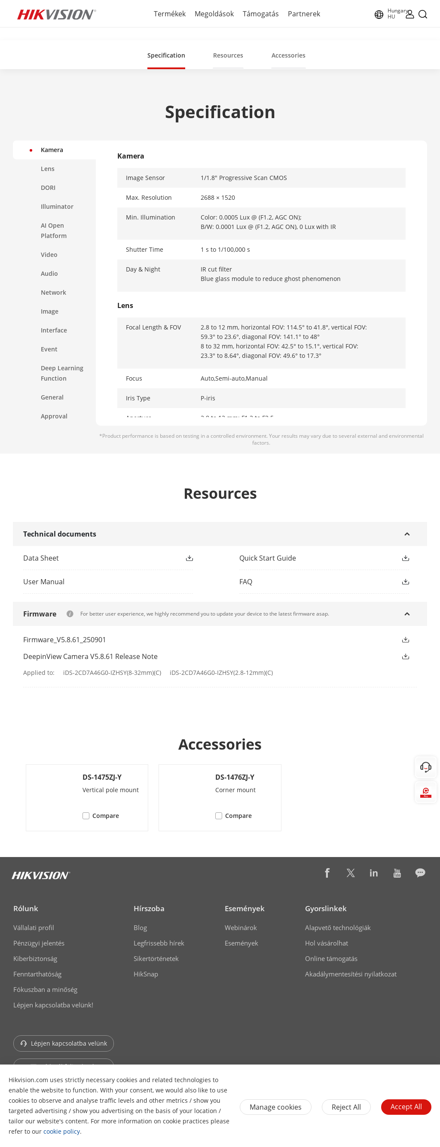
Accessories (289, 55)
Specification (166, 55)
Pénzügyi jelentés (38, 943)
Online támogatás (331, 958)
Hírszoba (149, 908)
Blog (140, 927)
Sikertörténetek (156, 958)
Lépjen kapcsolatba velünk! (53, 1005)
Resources (228, 55)
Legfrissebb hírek (159, 943)
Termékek (170, 13)
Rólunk (25, 908)
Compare (105, 815)
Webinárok (241, 927)
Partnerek (304, 13)
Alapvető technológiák (338, 927)
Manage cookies (276, 1107)
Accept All (406, 1106)
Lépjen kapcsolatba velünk (63, 1043)
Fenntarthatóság (37, 974)
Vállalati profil (33, 927)
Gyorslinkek (326, 908)
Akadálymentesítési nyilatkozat (351, 974)
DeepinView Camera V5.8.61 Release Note (90, 656)
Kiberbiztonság (35, 958)
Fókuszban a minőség (45, 989)
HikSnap (146, 974)
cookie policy (61, 1131)
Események (245, 908)
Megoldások (214, 13)
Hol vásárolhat (326, 943)
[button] (189, 558)
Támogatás (261, 13)
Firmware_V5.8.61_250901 (64, 639)
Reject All (346, 1107)
